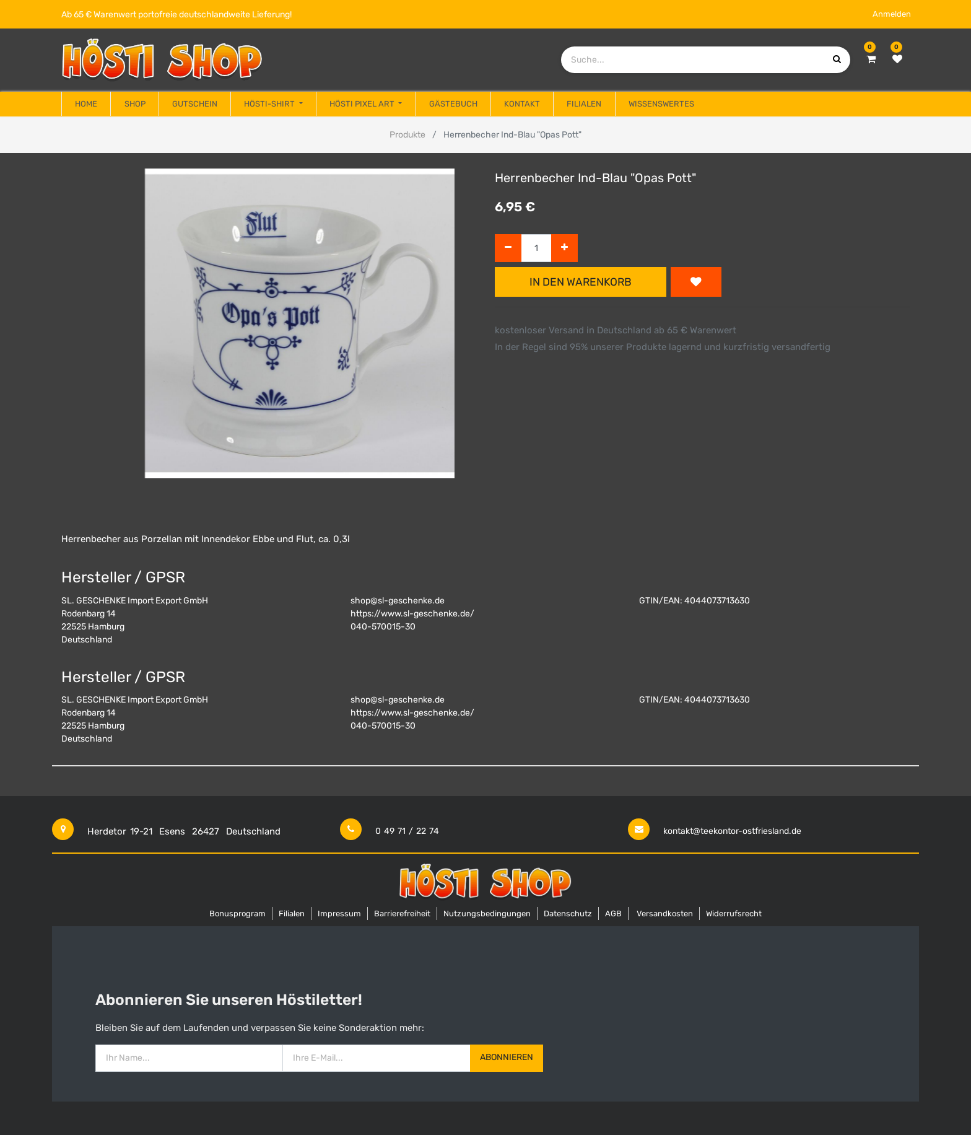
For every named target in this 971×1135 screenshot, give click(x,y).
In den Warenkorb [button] (580, 282)
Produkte (407, 134)
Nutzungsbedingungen (487, 913)
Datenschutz (568, 913)
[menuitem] (86, 104)
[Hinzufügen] (564, 248)
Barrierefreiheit (402, 913)
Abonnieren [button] (506, 1057)
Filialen (292, 913)
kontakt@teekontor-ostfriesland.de (732, 831)
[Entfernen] (508, 248)
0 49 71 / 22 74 (407, 831)
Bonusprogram (237, 913)
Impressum (339, 913)
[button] (696, 282)
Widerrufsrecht (734, 913)
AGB (613, 913)
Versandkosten (665, 913)
